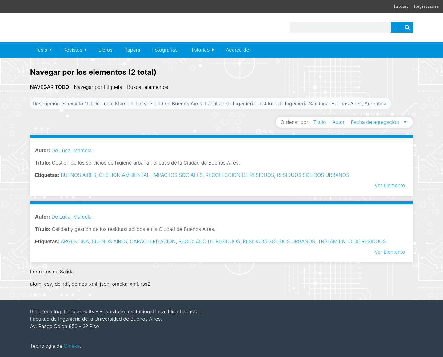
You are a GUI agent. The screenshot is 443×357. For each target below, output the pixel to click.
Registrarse (426, 6)
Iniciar (401, 6)
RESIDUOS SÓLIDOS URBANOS (313, 175)
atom (36, 284)
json (105, 284)
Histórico (200, 50)
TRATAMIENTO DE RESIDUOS (352, 241)
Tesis (41, 50)
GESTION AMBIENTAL (124, 175)
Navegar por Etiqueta (98, 87)
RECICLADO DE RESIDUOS (209, 241)
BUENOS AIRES (78, 175)
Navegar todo (49, 87)
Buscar (407, 27)
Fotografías (165, 50)
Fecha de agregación (376, 122)
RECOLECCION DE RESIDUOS (240, 175)
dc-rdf (62, 284)
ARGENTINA (75, 241)
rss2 (145, 284)
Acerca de (237, 50)
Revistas (72, 50)
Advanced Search (396, 27)
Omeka (72, 346)
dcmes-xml (84, 284)
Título (320, 122)
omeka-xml (125, 284)
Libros (105, 50)
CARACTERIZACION (153, 241)
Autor (339, 122)
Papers (132, 50)
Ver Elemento (390, 185)
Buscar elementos (147, 87)
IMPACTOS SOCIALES (177, 175)
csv (48, 284)
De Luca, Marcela (71, 150)
